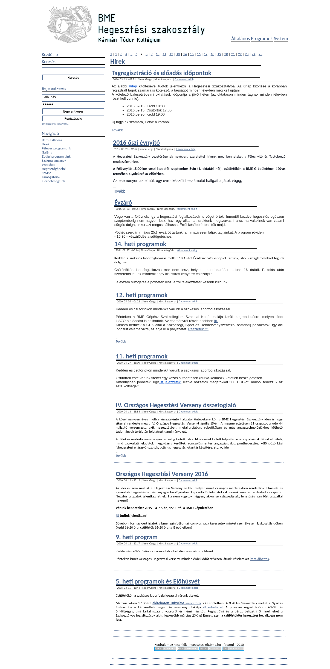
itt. (216, 321)
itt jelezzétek (170, 382)
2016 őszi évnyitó (136, 142)
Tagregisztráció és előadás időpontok (161, 73)
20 (226, 54)
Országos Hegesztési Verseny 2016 (162, 474)
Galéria (47, 152)
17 (205, 54)
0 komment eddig (184, 79)
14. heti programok (140, 244)
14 (185, 54)
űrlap (134, 86)
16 (199, 54)
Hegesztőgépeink (54, 169)
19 (219, 54)
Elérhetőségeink (53, 181)
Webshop (49, 165)
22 (240, 54)
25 (260, 54)
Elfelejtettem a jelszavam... (55, 123)
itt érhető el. (212, 607)
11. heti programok (142, 356)
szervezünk (192, 603)
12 (171, 54)
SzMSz (46, 173)
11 (164, 54)
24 (253, 54)
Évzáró (123, 202)
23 (246, 54)
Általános (240, 39)
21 (233, 54)
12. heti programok (142, 295)
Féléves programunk (56, 148)
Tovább (117, 130)
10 (157, 54)
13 (178, 54)
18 (212, 54)
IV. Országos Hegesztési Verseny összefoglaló (176, 405)
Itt (118, 516)
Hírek (46, 144)
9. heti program (137, 537)
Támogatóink (51, 177)
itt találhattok (259, 559)
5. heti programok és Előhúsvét (158, 581)
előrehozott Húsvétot (168, 603)
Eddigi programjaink (56, 156)
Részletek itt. (198, 329)
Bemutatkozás (52, 140)
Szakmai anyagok (54, 160)
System (281, 39)
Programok (262, 39)
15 (192, 54)
